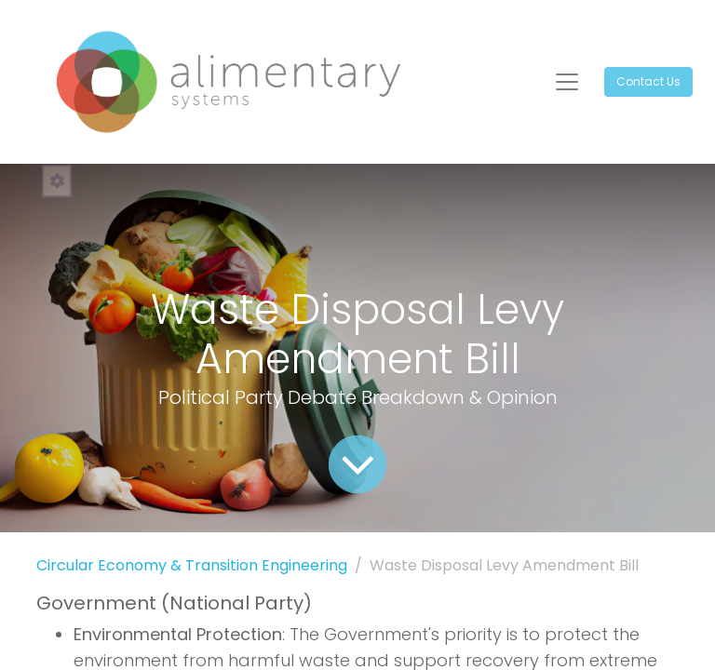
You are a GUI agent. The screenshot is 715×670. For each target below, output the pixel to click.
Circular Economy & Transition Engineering (191, 565)
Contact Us (648, 81)
